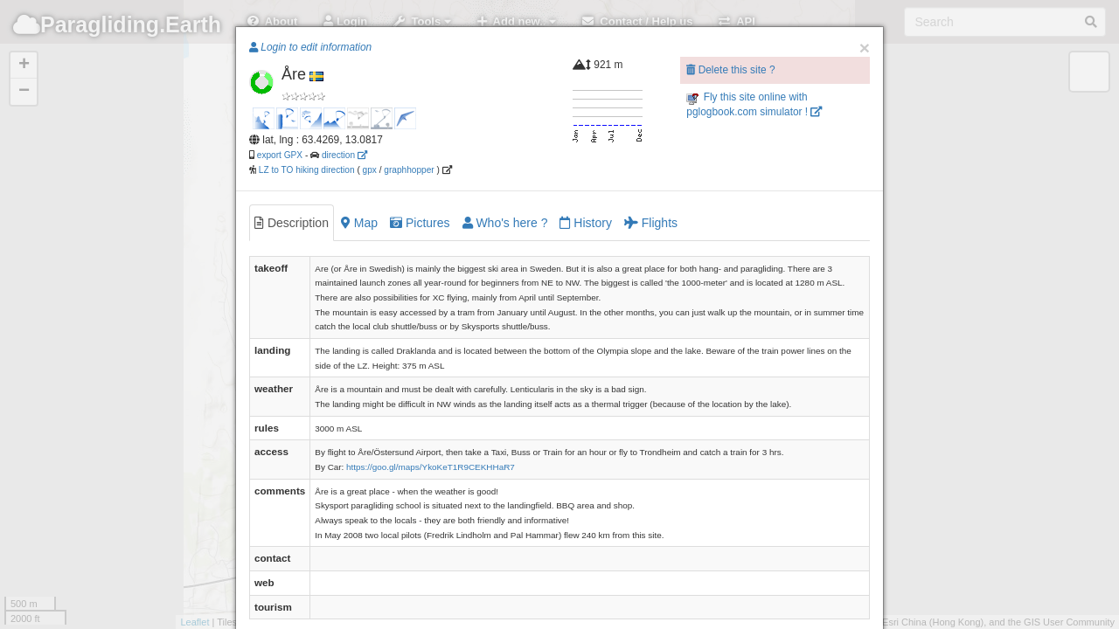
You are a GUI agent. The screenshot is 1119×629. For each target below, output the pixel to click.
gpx (370, 170)
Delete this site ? (730, 70)
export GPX (279, 155)
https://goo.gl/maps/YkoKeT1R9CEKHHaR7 (430, 467)
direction (344, 155)
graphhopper (409, 170)
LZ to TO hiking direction (305, 170)
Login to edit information (310, 47)
